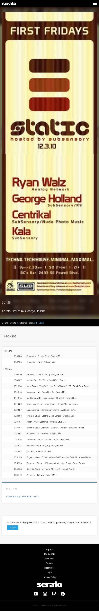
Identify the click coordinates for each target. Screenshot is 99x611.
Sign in (13, 527)
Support (49, 549)
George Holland (27, 323)
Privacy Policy (49, 577)
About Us (49, 558)
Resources (49, 567)
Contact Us (49, 554)
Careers (49, 563)
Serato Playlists (9, 323)
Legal (49, 572)
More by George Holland (22, 496)
